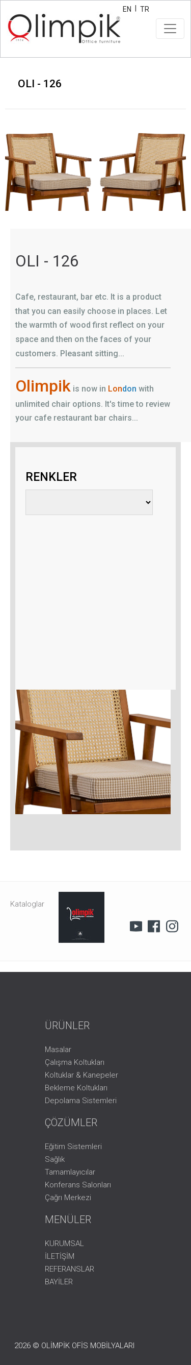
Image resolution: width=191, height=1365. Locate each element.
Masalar (58, 1049)
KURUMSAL (64, 1243)
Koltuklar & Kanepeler (81, 1075)
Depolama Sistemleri (81, 1100)
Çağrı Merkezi (68, 1197)
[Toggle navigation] (170, 28)
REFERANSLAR (69, 1269)
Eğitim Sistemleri (73, 1146)
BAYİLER (59, 1281)
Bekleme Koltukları (76, 1087)
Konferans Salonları (78, 1184)
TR (144, 9)
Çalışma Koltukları (74, 1062)
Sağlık (55, 1159)
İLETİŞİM (59, 1256)
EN (127, 9)
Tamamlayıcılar (70, 1172)
